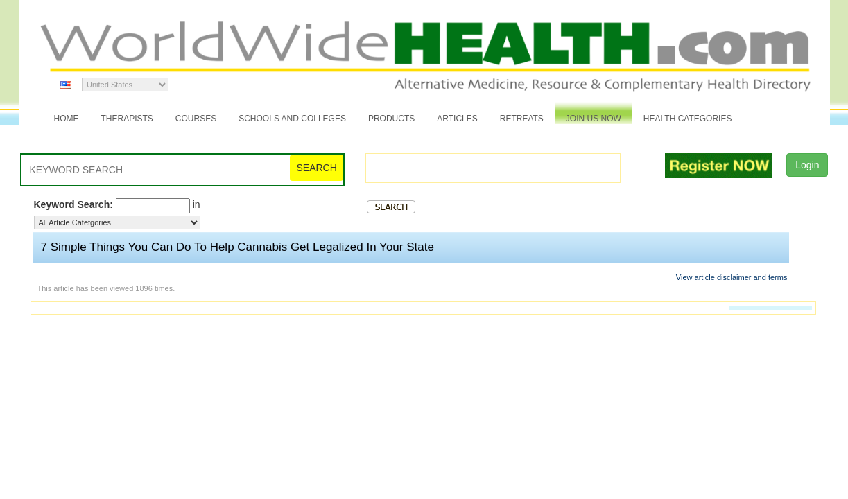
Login (807, 164)
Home (66, 118)
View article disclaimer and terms (732, 277)
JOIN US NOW (593, 118)
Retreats (522, 118)
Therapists (127, 118)
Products (391, 118)
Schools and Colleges (292, 118)
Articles (457, 118)
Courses (195, 118)
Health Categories (687, 118)
